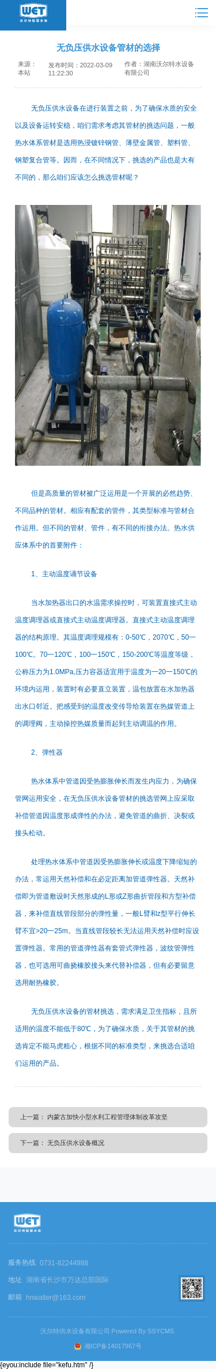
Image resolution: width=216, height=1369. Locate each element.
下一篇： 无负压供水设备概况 (62, 1142)
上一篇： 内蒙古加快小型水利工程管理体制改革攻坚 (94, 1116)
